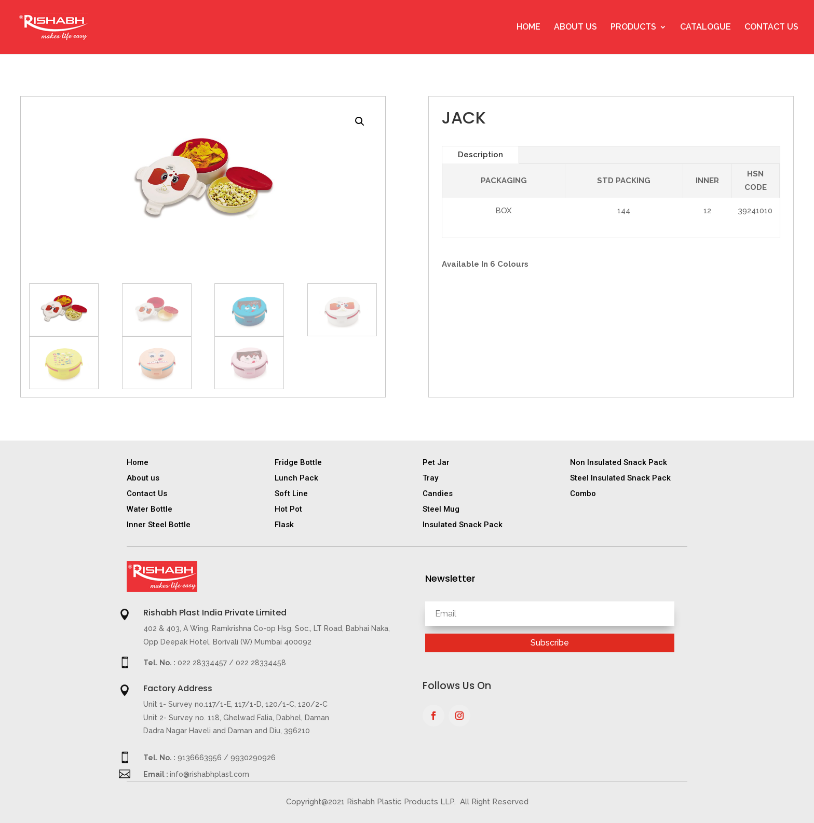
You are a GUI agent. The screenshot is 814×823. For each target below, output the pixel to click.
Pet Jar (436, 462)
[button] (359, 121)
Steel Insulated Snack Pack (620, 478)
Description (480, 154)
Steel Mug (441, 509)
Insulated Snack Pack (463, 524)
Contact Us (771, 27)
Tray (430, 478)
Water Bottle (149, 509)
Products (633, 27)
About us (143, 478)
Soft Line (291, 493)
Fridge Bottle (298, 462)
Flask (284, 524)
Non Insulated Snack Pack (618, 462)
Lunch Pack (296, 478)
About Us (575, 27)
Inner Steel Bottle (159, 524)
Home (528, 27)
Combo (583, 493)
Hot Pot (288, 509)
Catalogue (705, 27)
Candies (438, 493)
